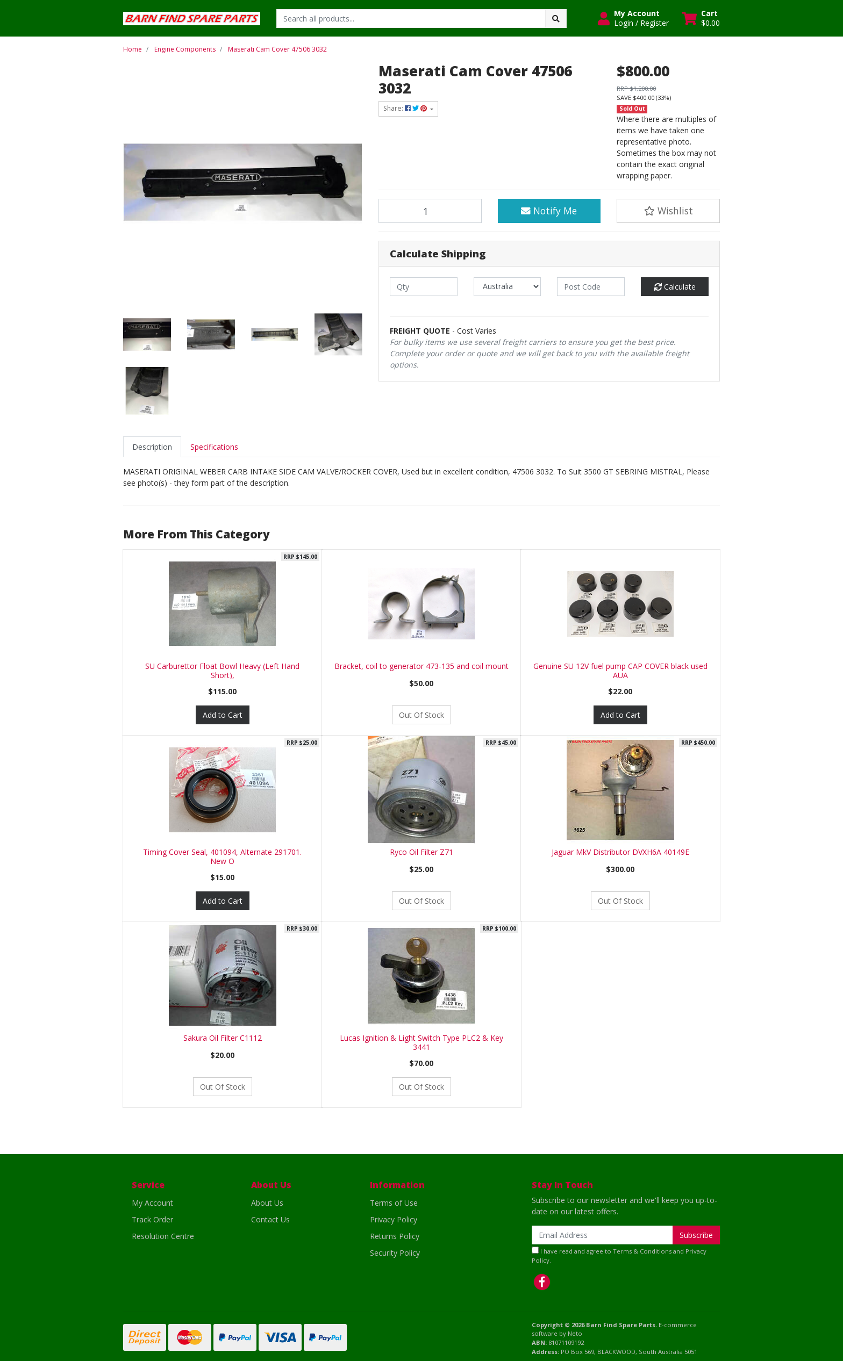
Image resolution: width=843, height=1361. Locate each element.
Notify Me (549, 210)
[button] (633, 18)
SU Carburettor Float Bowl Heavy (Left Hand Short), (222, 670)
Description (152, 447)
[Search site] (556, 18)
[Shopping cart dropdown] (701, 18)
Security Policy (395, 1253)
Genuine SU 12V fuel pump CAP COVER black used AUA (620, 670)
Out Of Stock (421, 715)
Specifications (214, 447)
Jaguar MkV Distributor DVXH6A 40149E (620, 852)
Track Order (152, 1219)
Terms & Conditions (642, 1251)
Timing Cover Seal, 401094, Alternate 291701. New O (222, 856)
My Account (152, 1203)
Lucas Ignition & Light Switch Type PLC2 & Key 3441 (421, 1042)
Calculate (675, 287)
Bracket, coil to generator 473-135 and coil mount (421, 666)
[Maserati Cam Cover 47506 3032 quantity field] (430, 210)
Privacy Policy (393, 1219)
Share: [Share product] (405, 108)
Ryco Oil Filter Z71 (421, 852)
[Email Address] (602, 1235)
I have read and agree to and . (619, 1255)
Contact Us (270, 1219)
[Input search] (411, 18)
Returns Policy (394, 1236)
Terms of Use (394, 1203)
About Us (267, 1203)
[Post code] (591, 286)
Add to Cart (222, 715)
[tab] (152, 446)
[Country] (507, 286)
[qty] (424, 286)
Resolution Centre (163, 1236)
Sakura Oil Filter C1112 (222, 1038)
